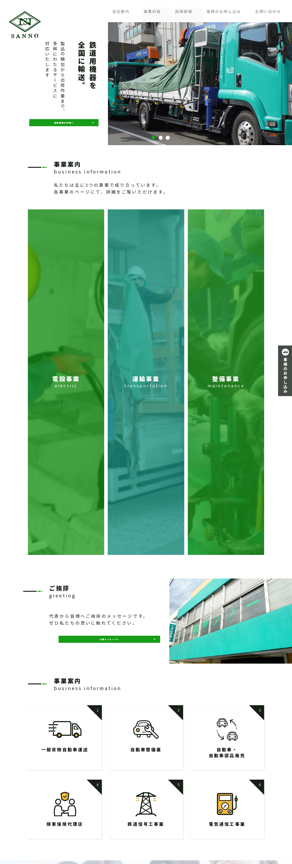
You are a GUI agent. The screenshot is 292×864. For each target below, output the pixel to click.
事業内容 (153, 10)
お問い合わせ (268, 10)
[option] (160, 83)
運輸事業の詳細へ (64, 122)
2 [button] (160, 138)
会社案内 (122, 10)
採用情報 (183, 10)
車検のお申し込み (224, 10)
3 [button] (167, 138)
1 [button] (153, 138)
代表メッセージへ (109, 642)
